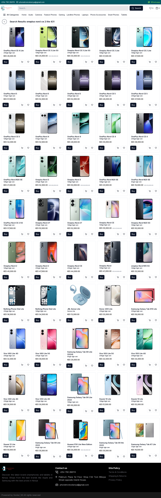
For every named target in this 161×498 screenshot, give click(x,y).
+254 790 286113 (8, 2)
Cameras (38, 15)
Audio (30, 15)
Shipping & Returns (117, 476)
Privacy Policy (115, 480)
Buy (5, 62)
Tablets (124, 15)
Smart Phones (113, 15)
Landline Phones (73, 15)
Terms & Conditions (118, 472)
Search (136, 8)
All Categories (11, 14)
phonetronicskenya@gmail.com (30, 2)
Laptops (85, 15)
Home (24, 15)
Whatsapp (154, 2)
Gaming (62, 15)
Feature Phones (50, 15)
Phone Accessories (98, 15)
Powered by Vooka (10, 495)
